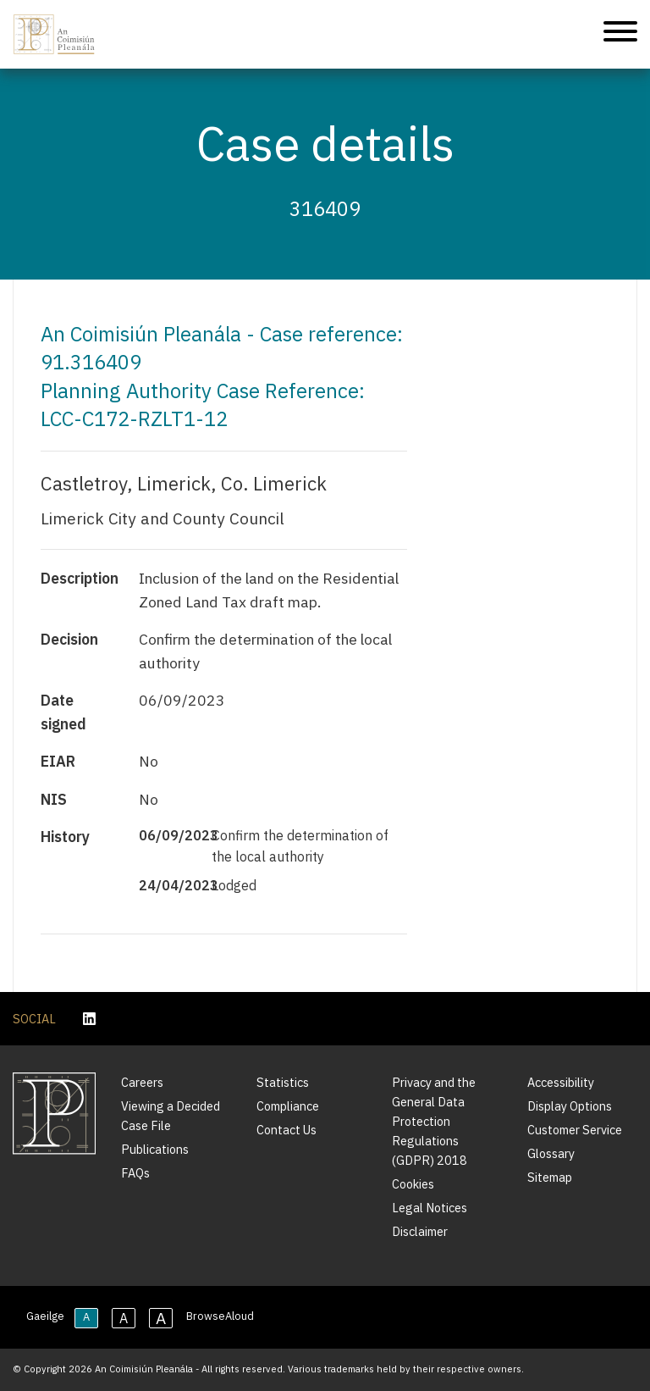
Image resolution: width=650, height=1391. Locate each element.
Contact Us (286, 1130)
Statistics (282, 1082)
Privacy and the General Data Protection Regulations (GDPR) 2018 (434, 1121)
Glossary (551, 1153)
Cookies (413, 1184)
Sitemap (549, 1177)
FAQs (135, 1173)
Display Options (569, 1106)
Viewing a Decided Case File (170, 1115)
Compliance (287, 1106)
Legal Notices (429, 1208)
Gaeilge (45, 1316)
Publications (155, 1149)
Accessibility (560, 1082)
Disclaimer (420, 1231)
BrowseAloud (220, 1316)
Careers (142, 1082)
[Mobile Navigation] (620, 34)
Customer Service (574, 1130)
